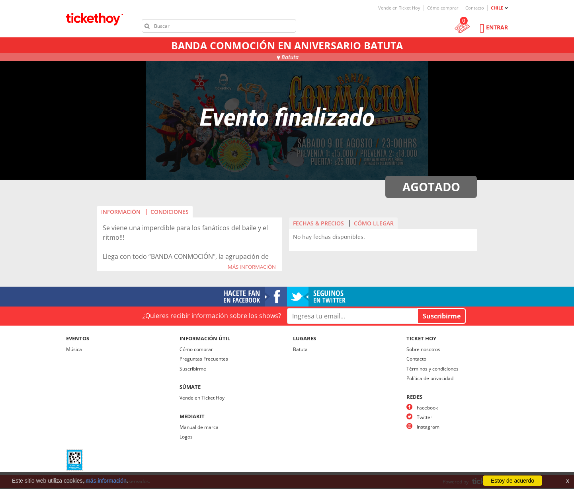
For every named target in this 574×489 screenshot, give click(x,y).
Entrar (497, 27)
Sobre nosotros (423, 349)
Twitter (424, 417)
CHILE (497, 8)
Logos (186, 436)
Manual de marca (199, 427)
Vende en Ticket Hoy (399, 8)
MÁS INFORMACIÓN (252, 267)
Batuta (300, 349)
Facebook (427, 407)
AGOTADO (431, 186)
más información (106, 480)
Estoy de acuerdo (512, 480)
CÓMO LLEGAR (374, 223)
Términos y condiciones (432, 368)
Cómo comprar (443, 8)
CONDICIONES (169, 211)
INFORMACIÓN (121, 211)
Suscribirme (193, 368)
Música (74, 349)
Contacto (474, 8)
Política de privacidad (429, 378)
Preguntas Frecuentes (204, 358)
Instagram (428, 426)
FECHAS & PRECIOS (318, 223)
